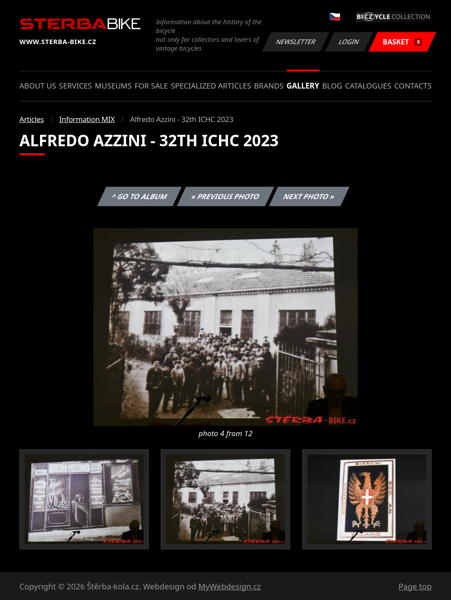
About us (37, 86)
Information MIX (87, 119)
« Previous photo (225, 196)
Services (75, 86)
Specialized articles (211, 86)
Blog (332, 86)
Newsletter (295, 41)
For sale (151, 86)
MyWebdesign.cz (229, 586)
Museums (113, 86)
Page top (415, 586)
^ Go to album (139, 196)
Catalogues (368, 86)
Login (349, 41)
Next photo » (309, 196)
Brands (269, 86)
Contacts (413, 86)
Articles (31, 119)
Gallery (303, 86)
